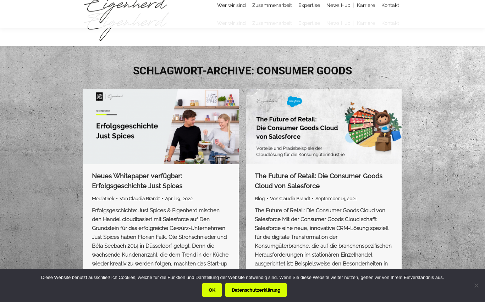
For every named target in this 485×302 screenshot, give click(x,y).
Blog (260, 198)
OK (212, 290)
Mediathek (103, 198)
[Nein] (476, 285)
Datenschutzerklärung (256, 290)
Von (140, 198)
